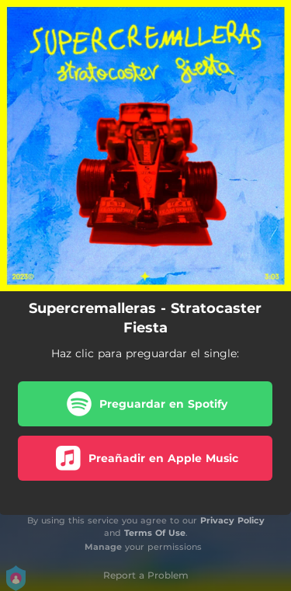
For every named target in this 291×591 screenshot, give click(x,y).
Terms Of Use (154, 532)
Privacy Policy (232, 520)
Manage (103, 546)
